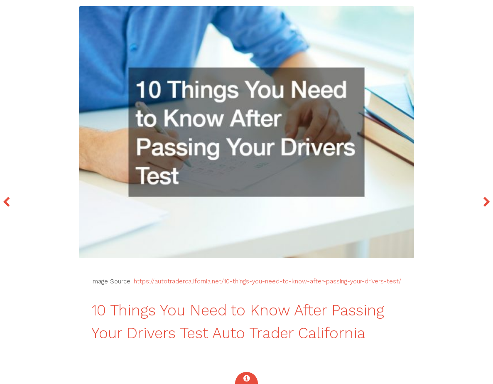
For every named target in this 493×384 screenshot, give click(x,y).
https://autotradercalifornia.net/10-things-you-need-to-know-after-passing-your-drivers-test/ (267, 281)
